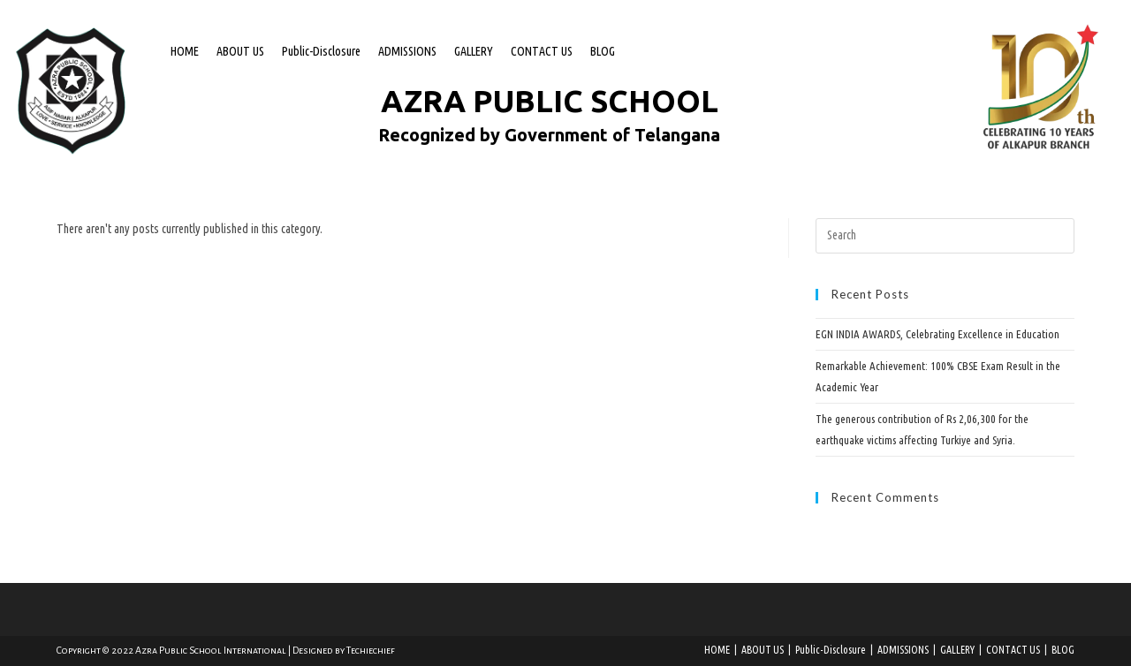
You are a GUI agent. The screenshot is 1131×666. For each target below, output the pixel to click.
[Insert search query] (945, 236)
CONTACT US (542, 51)
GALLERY (473, 51)
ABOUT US (240, 51)
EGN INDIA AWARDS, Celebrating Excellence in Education (937, 334)
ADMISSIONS (407, 51)
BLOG (602, 51)
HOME (185, 51)
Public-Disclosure (321, 51)
